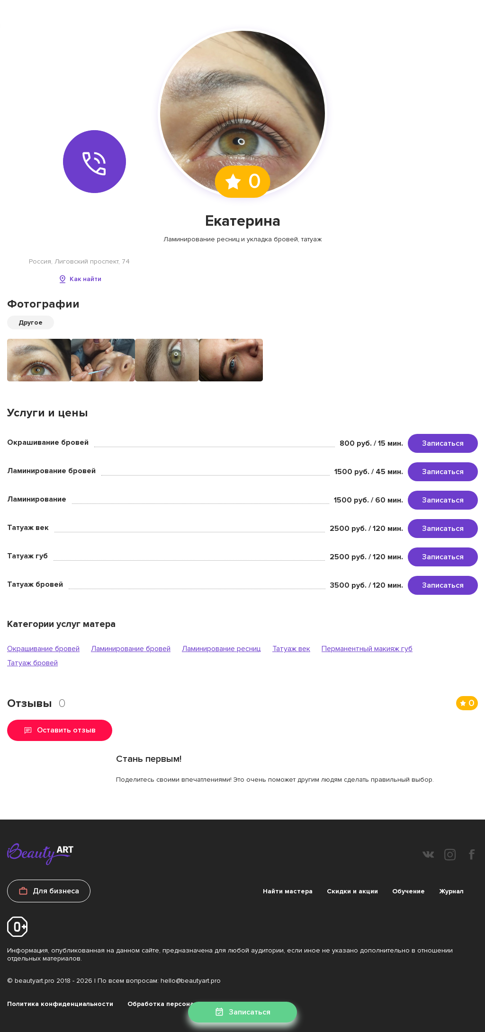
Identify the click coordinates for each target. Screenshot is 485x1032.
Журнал (451, 891)
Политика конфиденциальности (60, 1004)
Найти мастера (288, 891)
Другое (30, 322)
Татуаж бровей (32, 663)
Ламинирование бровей (131, 648)
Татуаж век (291, 648)
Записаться (443, 443)
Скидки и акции (352, 891)
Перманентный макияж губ (367, 648)
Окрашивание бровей (43, 648)
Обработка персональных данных (183, 1004)
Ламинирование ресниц (221, 648)
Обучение (408, 891)
